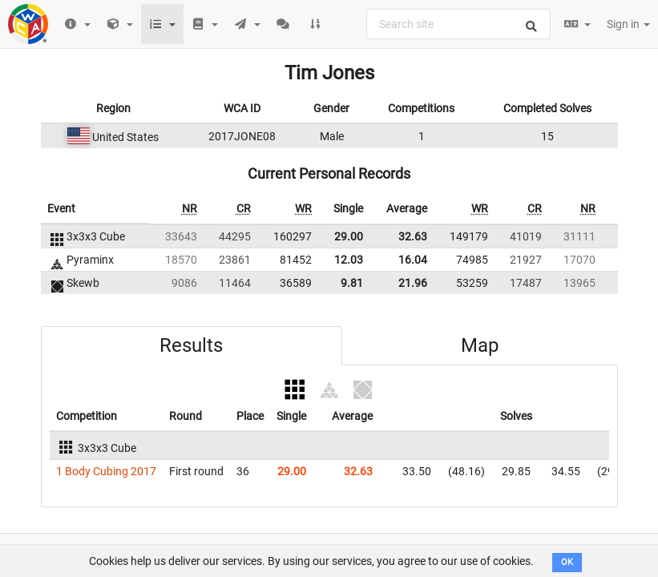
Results (191, 345)
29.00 (348, 236)
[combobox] (458, 24)
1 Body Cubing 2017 (106, 471)
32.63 (412, 236)
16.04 (412, 259)
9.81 (352, 282)
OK (567, 562)
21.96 (412, 282)
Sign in (628, 24)
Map (480, 345)
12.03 (348, 259)
